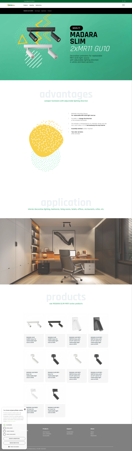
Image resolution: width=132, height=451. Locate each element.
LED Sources (46, 432)
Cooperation (70, 432)
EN (124, 1)
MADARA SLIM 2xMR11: (28, 11)
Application (43, 11)
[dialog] (14, 428)
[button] (14, 447)
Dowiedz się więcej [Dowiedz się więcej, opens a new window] (11, 421)
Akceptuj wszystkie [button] (14, 438)
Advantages (37, 11)
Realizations (39, 5)
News (92, 434)
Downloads (70, 434)
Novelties (32, 5)
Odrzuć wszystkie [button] (14, 443)
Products (26, 5)
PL (122, 1)
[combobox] (25, 409)
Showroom (94, 436)
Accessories (46, 436)
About (92, 432)
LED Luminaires (47, 434)
